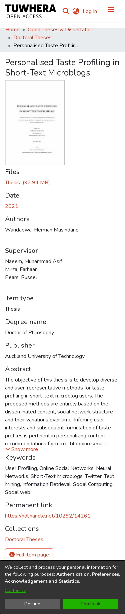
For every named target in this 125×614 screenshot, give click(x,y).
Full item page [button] (29, 554)
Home (12, 29)
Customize (15, 590)
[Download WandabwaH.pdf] (27, 182)
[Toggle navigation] (111, 11)
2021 (11, 206)
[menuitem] (76, 11)
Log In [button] (90, 11)
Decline (32, 604)
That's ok (90, 604)
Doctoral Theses (32, 37)
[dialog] (62, 587)
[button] (21, 449)
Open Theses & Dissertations (61, 29)
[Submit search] (66, 11)
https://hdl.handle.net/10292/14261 (48, 516)
